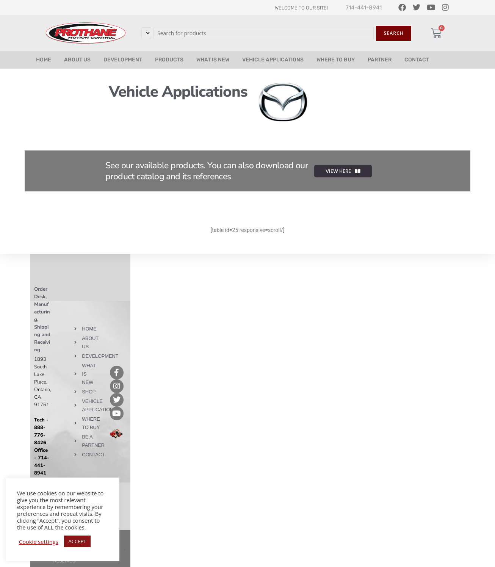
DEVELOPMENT (122, 59)
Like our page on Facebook (87, 343)
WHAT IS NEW (212, 59)
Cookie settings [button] (38, 541)
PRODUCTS (169, 59)
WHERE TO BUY (335, 59)
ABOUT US (77, 59)
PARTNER (380, 59)
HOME (43, 59)
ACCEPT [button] (77, 541)
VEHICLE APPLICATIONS (273, 59)
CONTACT (416, 59)
